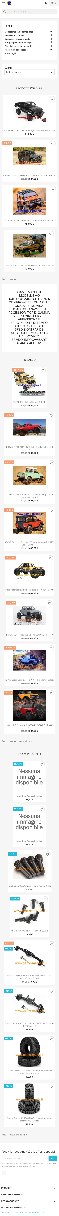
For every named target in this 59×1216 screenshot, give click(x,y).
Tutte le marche (29, 72)
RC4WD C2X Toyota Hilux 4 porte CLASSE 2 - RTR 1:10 (29, 635)
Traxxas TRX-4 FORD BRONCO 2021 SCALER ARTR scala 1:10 (29, 726)
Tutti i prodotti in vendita (17, 741)
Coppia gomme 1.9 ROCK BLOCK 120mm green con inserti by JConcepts (29, 1119)
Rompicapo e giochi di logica (18, 42)
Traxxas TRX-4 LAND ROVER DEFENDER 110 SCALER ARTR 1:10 (29, 175)
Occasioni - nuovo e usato (17, 39)
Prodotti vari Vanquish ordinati (29, 841)
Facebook (4, 1173)
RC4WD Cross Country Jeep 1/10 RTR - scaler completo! (29, 680)
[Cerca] (29, 11)
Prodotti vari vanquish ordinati (29, 796)
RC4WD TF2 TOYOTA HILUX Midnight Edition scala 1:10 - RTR (29, 130)
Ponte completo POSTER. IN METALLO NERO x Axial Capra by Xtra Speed (29, 976)
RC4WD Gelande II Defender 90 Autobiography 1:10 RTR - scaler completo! (29, 543)
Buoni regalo (11, 53)
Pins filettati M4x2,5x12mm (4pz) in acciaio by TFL (29, 886)
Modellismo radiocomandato (19, 31)
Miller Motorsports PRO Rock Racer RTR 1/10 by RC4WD (29, 590)
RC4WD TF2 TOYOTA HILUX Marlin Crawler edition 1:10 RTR (29, 448)
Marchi (8, 68)
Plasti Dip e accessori (15, 49)
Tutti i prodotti (11, 279)
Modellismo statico (14, 35)
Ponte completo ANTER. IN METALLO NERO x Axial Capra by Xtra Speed (29, 1024)
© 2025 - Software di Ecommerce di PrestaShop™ (25, 1212)
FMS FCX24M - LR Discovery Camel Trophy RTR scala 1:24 (29, 265)
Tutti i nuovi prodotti (15, 1134)
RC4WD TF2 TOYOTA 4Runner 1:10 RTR (29, 402)
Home (9, 26)
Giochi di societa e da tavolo (18, 46)
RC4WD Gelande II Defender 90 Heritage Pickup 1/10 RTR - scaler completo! (29, 495)
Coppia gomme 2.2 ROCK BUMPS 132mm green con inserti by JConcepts (29, 1072)
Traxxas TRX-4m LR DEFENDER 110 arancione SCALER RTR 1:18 (29, 220)
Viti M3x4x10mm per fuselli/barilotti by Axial (29, 931)
